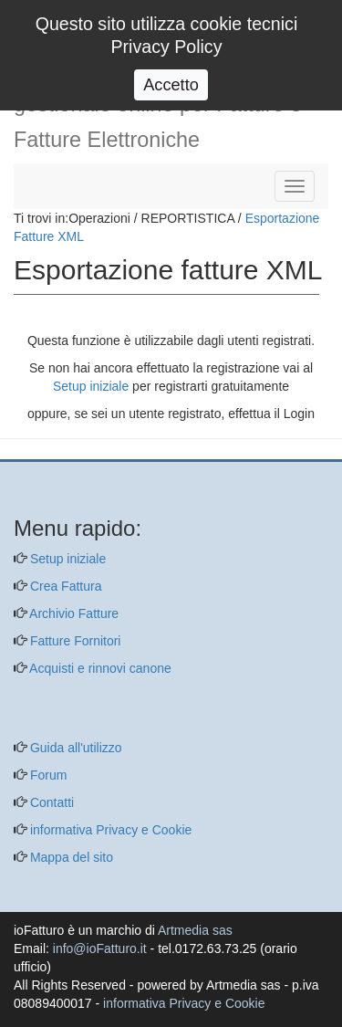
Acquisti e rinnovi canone (98, 668)
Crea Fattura (63, 586)
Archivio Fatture (72, 613)
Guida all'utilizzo (74, 747)
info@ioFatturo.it (100, 948)
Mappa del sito (69, 857)
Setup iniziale (91, 386)
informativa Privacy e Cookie (109, 830)
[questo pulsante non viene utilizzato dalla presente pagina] (27, 450)
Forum (46, 775)
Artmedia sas (195, 930)
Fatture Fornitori (73, 641)
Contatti (50, 802)
